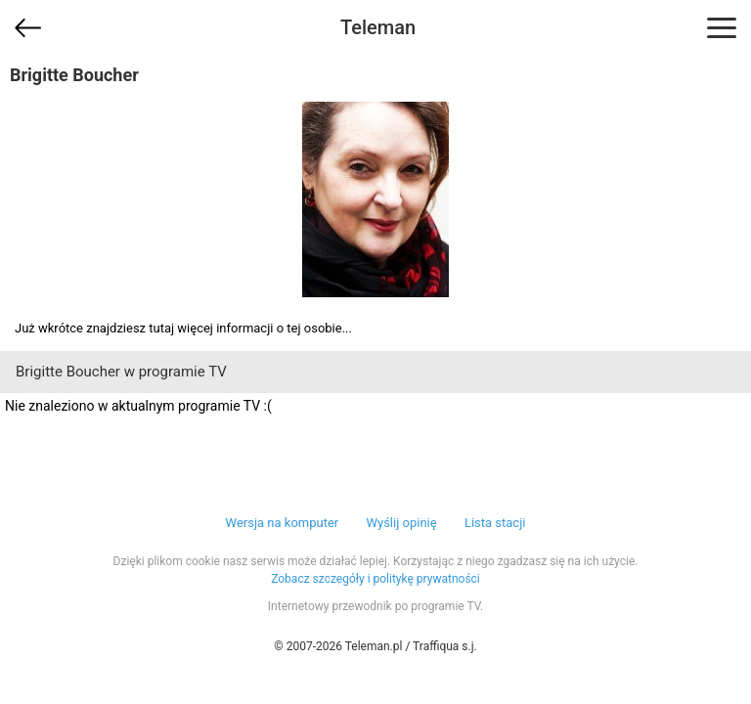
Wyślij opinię (401, 522)
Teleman (378, 27)
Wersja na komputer (282, 522)
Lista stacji (495, 522)
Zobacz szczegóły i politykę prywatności (375, 579)
